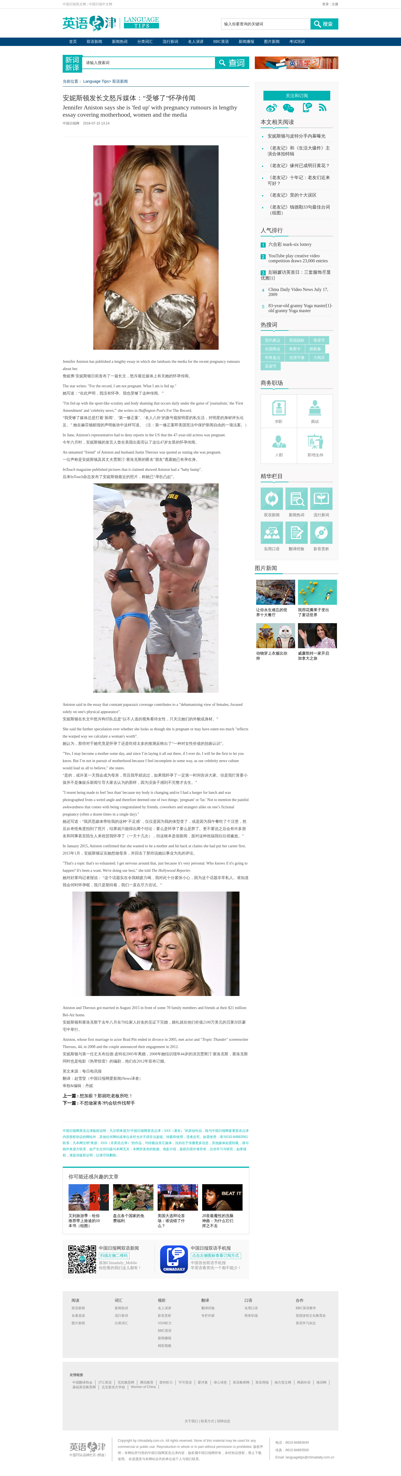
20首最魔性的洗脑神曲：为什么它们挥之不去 (217, 1221)
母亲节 (319, 340)
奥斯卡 (295, 349)
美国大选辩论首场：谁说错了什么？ (171, 1221)
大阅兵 (319, 357)
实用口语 (272, 549)
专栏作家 (208, 1316)
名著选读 (78, 1316)
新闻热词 (120, 42)
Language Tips (96, 81)
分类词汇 (145, 42)
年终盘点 (272, 357)
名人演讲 (196, 42)
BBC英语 (221, 42)
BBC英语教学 (306, 1308)
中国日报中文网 (100, 4)
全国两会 (272, 349)
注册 (335, 4)
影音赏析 (321, 549)
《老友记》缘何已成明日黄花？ (299, 165)
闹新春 (315, 349)
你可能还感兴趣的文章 (94, 1176)
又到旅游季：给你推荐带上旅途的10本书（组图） (84, 1221)
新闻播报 (246, 42)
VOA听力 (165, 1323)
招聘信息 (223, 1421)
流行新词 (170, 42)
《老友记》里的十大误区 (292, 195)
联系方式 (207, 1421)
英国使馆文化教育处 (311, 1316)
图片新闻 (272, 42)
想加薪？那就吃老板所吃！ (106, 1095)
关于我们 (191, 1421)
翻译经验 (296, 549)
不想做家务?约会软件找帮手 (107, 1103)
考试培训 (297, 42)
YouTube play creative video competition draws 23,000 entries (298, 258)
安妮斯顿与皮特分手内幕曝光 (297, 136)
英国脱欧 (297, 340)
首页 (73, 42)
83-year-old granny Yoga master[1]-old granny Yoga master (300, 308)
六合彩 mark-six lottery (290, 244)
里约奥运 (272, 340)
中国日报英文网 (74, 4)
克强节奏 (297, 357)
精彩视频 (164, 1346)
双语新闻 (94, 42)
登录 (325, 4)
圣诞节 (271, 366)
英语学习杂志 (306, 1323)
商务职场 (272, 383)
